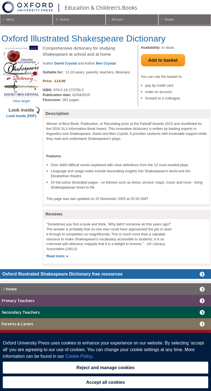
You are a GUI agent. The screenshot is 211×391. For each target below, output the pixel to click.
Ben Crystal (106, 63)
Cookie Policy (78, 356)
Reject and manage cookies (106, 367)
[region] (105, 362)
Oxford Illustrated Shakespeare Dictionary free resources (62, 274)
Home (9, 289)
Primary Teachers (18, 300)
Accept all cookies (105, 382)
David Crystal (65, 63)
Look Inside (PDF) (21, 116)
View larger (21, 101)
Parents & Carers (17, 323)
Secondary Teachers (21, 312)
